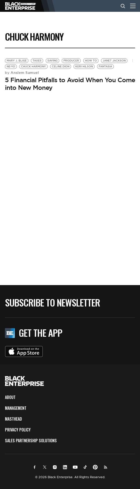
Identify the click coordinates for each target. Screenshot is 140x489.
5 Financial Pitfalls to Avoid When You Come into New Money (70, 84)
